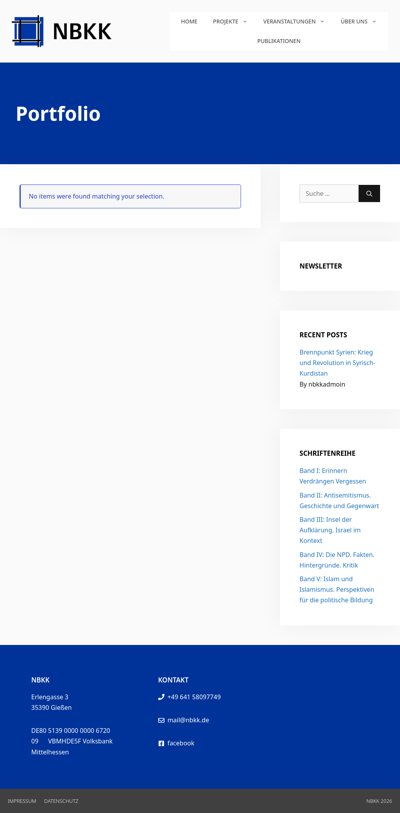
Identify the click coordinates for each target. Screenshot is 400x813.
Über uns (363, 21)
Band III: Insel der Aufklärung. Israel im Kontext (330, 530)
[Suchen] (369, 193)
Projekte (234, 21)
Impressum (22, 800)
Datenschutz (61, 800)
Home (189, 21)
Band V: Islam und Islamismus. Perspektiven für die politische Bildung (337, 589)
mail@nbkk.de (188, 720)
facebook (181, 743)
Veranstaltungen (298, 21)
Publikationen (279, 41)
